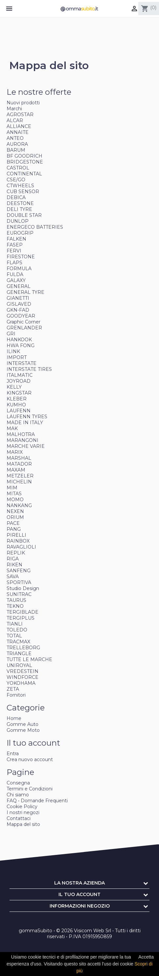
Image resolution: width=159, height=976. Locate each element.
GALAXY (16, 280)
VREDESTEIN (22, 671)
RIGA (13, 559)
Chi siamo (18, 795)
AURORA (17, 144)
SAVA (13, 576)
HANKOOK (19, 340)
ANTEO (15, 138)
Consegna (18, 783)
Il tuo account (79, 894)
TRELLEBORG (23, 648)
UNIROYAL (19, 665)
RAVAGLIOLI (21, 547)
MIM (12, 488)
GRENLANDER (24, 328)
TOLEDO (17, 630)
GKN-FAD (18, 310)
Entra (13, 754)
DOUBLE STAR (24, 215)
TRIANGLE (19, 653)
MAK (12, 428)
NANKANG (19, 505)
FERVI (14, 251)
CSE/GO (16, 180)
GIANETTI (18, 298)
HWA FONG (20, 345)
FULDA (15, 274)
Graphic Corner (23, 322)
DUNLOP (18, 221)
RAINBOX (18, 541)
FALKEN (16, 239)
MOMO (15, 499)
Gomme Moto (23, 730)
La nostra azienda (79, 883)
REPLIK (16, 553)
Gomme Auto (22, 724)
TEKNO (15, 606)
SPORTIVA (19, 582)
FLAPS (14, 263)
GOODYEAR (21, 316)
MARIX (15, 452)
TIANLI (15, 624)
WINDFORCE (22, 677)
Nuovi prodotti (23, 103)
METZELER (20, 476)
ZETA (13, 689)
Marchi (14, 109)
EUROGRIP (20, 233)
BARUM (16, 150)
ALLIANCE (19, 126)
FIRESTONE (21, 257)
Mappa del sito (23, 824)
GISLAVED (19, 304)
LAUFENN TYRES (27, 417)
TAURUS (16, 600)
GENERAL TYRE (25, 292)
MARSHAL (19, 458)
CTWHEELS (20, 186)
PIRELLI (16, 535)
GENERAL (19, 286)
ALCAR (15, 120)
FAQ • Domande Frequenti (37, 801)
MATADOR (19, 464)
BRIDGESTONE (25, 162)
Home (14, 718)
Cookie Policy (22, 806)
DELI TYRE (19, 209)
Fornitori (16, 695)
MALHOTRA (21, 434)
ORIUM (15, 517)
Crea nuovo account (30, 759)
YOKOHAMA (21, 683)
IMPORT (17, 357)
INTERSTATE (21, 363)
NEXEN (15, 511)
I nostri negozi (23, 812)
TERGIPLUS (20, 618)
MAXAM (16, 470)
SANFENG (19, 571)
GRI (11, 334)
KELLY (14, 387)
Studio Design (23, 588)
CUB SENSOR (23, 191)
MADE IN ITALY (25, 422)
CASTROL (18, 168)
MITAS (14, 494)
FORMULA (19, 268)
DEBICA (16, 197)
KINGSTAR (19, 393)
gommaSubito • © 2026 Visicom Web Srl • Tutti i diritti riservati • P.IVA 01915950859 (80, 933)
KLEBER (17, 399)
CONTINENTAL (24, 174)
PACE (13, 523)
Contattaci (19, 818)
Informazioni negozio (80, 906)
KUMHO (16, 405)
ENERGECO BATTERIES (35, 227)
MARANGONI (22, 440)
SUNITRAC (19, 594)
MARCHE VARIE (26, 446)
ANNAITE (18, 132)
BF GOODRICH (24, 156)
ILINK (13, 351)
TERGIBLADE (22, 612)
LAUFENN (19, 411)
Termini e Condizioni (30, 789)
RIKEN (14, 565)
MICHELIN (19, 482)
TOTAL (14, 636)
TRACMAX (18, 642)
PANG (14, 529)
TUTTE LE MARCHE (29, 659)
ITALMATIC (20, 375)
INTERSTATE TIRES (29, 369)
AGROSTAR (20, 114)
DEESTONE (20, 203)
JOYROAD (19, 381)
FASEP (15, 245)
